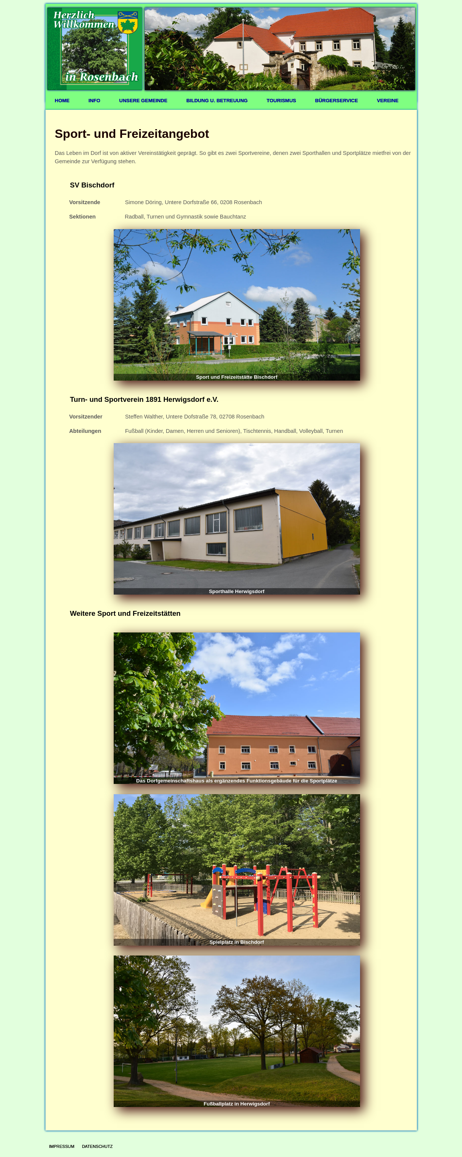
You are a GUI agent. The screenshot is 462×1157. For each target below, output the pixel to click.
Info (94, 100)
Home (62, 100)
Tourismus (281, 100)
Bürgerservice (336, 100)
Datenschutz (97, 1146)
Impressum (62, 1146)
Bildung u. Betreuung (217, 100)
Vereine (387, 100)
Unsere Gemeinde (143, 100)
